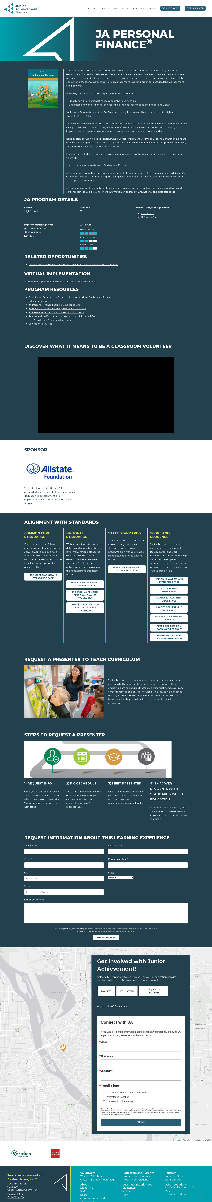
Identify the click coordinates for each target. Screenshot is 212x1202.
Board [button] (83, 1194)
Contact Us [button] (15, 1194)
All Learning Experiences (169, 590)
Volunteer (127, 991)
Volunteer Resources (40, 323)
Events (137, 8)
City (26, 872)
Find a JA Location (175, 1194)
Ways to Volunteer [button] (91, 1176)
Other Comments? (34, 899)
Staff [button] (83, 1191)
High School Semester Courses (169, 618)
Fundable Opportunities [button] (179, 1176)
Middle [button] (126, 1191)
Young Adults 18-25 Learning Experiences (169, 637)
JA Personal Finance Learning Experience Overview (57, 308)
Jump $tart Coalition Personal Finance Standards (85, 607)
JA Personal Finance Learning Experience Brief (55, 304)
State (111, 872)
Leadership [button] (86, 1187)
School (28, 886)
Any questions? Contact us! (112, 1006)
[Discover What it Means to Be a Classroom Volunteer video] (106, 395)
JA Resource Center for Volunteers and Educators (56, 312)
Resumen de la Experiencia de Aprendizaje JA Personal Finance (64, 316)
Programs (121, 8)
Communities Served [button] (92, 1198)
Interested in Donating (117, 1097)
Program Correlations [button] (135, 1179)
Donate (106, 991)
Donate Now (170, 8)
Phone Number (117, 859)
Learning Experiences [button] (137, 1184)
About (104, 8)
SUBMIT (140, 1122)
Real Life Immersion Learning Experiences (169, 627)
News (152, 8)
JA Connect (147, 213)
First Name (31, 845)
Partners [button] (170, 1173)
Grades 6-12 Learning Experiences (169, 609)
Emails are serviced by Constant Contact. (115, 1114)
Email (28, 859)
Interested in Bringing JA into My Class (126, 1092)
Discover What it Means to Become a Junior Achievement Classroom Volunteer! (73, 264)
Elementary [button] (129, 1187)
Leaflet (179, 1140)
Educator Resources (40, 301)
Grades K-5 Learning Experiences (169, 599)
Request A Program (153, 991)
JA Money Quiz (149, 217)
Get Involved (195, 8)
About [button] (84, 1184)
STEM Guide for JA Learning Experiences (51, 320)
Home (91, 8)
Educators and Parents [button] (138, 1173)
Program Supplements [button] (136, 1176)
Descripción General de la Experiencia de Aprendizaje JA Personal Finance (70, 297)
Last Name (115, 845)
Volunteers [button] (87, 1173)
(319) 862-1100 (15, 1197)
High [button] (125, 1194)
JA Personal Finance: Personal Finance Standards (85, 595)
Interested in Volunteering (119, 1101)
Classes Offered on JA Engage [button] (97, 1179)
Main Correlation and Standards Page (43, 576)
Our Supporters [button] (174, 1179)
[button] (109, 8)
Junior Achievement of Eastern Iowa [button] (183, 1189)
